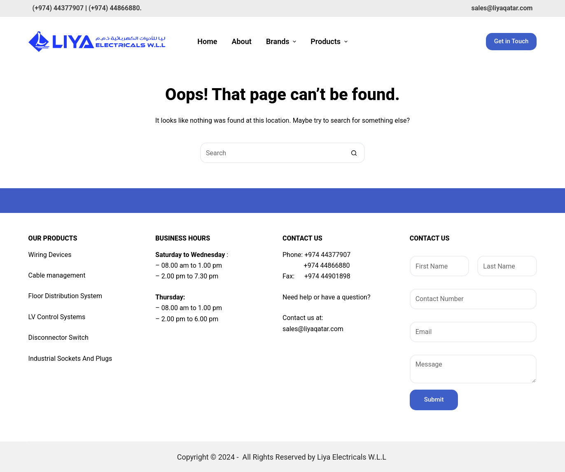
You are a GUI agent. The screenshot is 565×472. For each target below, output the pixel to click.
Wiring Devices (50, 255)
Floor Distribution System (65, 296)
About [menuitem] (241, 41)
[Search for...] (272, 153)
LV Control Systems (57, 317)
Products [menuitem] (330, 41)
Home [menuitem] (207, 41)
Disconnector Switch (58, 337)
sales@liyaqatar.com (501, 8)
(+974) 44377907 (58, 8)
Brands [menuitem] (282, 41)
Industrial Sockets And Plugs (70, 358)
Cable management (57, 275)
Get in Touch (511, 41)
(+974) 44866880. (115, 8)
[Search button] (354, 153)
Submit (434, 399)
